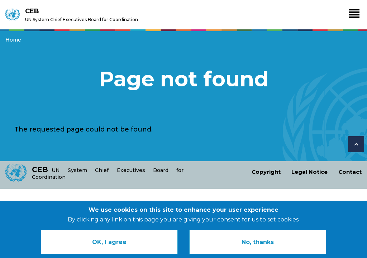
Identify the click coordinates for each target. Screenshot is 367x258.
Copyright (266, 171)
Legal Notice (309, 171)
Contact (350, 171)
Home (13, 40)
